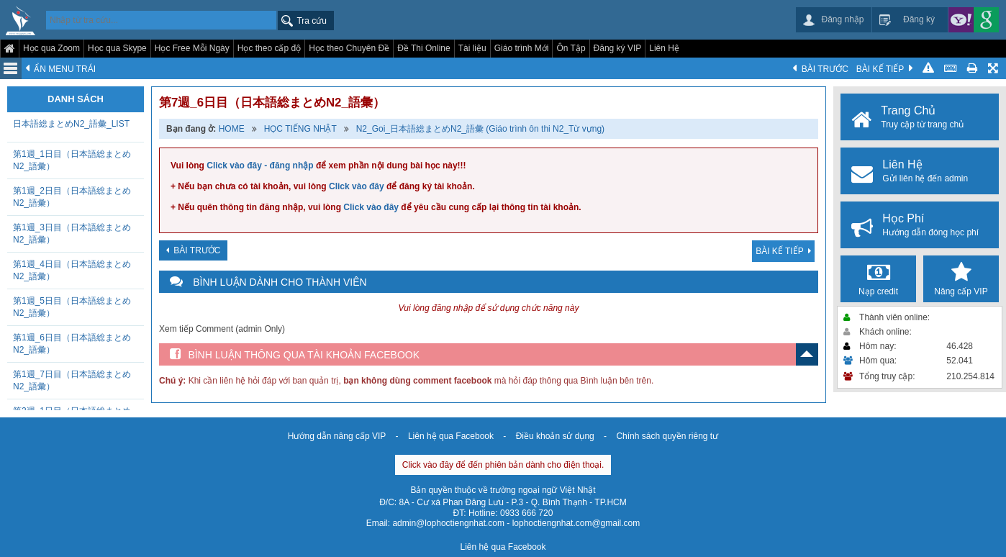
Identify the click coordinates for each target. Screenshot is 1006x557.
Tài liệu (472, 48)
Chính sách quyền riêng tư (667, 436)
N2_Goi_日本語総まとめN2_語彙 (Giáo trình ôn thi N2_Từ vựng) (480, 129)
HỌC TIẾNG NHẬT (300, 129)
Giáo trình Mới (521, 48)
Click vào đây (356, 186)
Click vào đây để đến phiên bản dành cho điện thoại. (503, 465)
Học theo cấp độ (269, 48)
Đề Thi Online (423, 48)
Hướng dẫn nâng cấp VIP (337, 436)
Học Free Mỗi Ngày (192, 48)
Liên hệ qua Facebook (451, 436)
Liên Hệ (664, 48)
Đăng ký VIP (618, 48)
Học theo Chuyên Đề (349, 48)
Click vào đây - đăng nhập (260, 165)
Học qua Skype (117, 48)
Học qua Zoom (51, 48)
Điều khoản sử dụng (555, 436)
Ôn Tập (570, 48)
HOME (232, 129)
